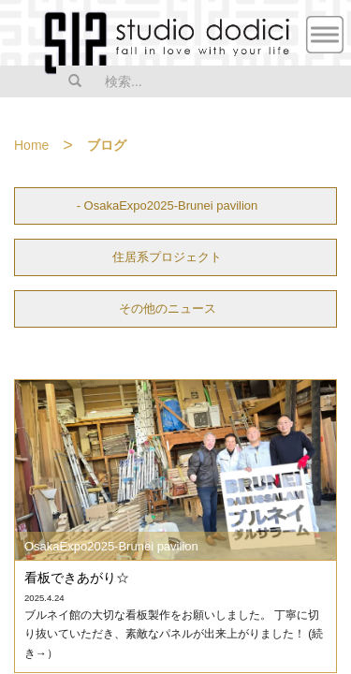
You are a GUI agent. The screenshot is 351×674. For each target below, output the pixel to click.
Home (31, 145)
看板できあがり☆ (76, 577)
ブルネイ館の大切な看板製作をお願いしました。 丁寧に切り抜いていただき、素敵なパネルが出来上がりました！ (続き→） (173, 634)
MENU (325, 34)
